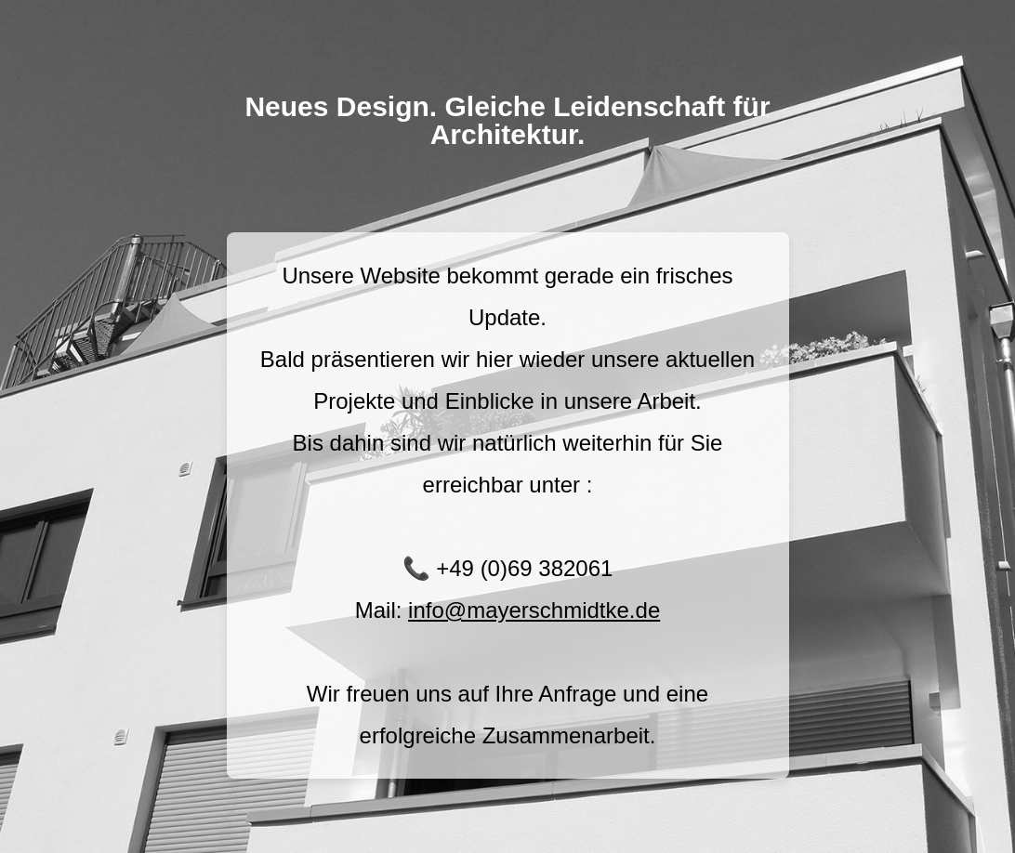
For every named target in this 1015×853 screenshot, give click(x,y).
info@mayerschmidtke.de (534, 610)
